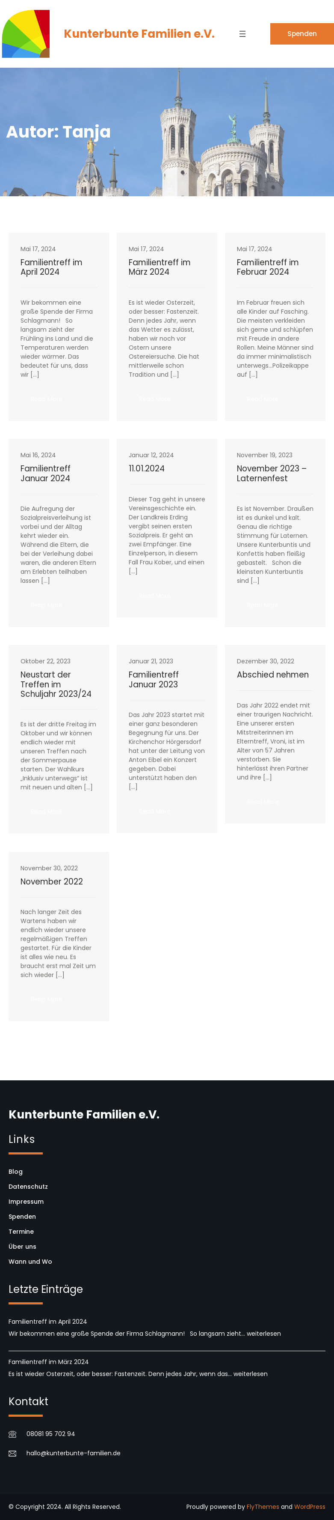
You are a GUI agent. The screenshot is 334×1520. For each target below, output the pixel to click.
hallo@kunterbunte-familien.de (74, 1453)
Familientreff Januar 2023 (154, 680)
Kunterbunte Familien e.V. (139, 34)
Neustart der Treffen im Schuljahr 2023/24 (56, 684)
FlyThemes (263, 1506)
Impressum (26, 1201)
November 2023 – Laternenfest (272, 473)
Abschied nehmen (273, 675)
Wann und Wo (30, 1261)
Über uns (22, 1246)
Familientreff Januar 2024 (46, 473)
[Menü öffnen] (242, 34)
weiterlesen (264, 1333)
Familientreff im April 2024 (52, 267)
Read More (52, 401)
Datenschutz (28, 1186)
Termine (21, 1231)
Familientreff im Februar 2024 (268, 267)
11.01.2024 (147, 469)
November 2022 (52, 882)
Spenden (302, 33)
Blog (16, 1171)
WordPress (309, 1506)
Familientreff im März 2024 (160, 267)
